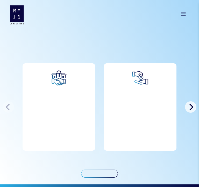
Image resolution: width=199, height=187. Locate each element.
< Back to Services (99, 174)
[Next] (190, 107)
